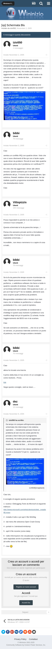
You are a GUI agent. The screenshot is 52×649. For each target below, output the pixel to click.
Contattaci (33, 639)
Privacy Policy (20, 639)
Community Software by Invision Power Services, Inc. (26, 645)
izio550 (13, 28)
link (4, 382)
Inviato (13, 55)
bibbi (16, 133)
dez (15, 401)
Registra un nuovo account (26, 587)
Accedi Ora (26, 603)
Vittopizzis (20, 202)
